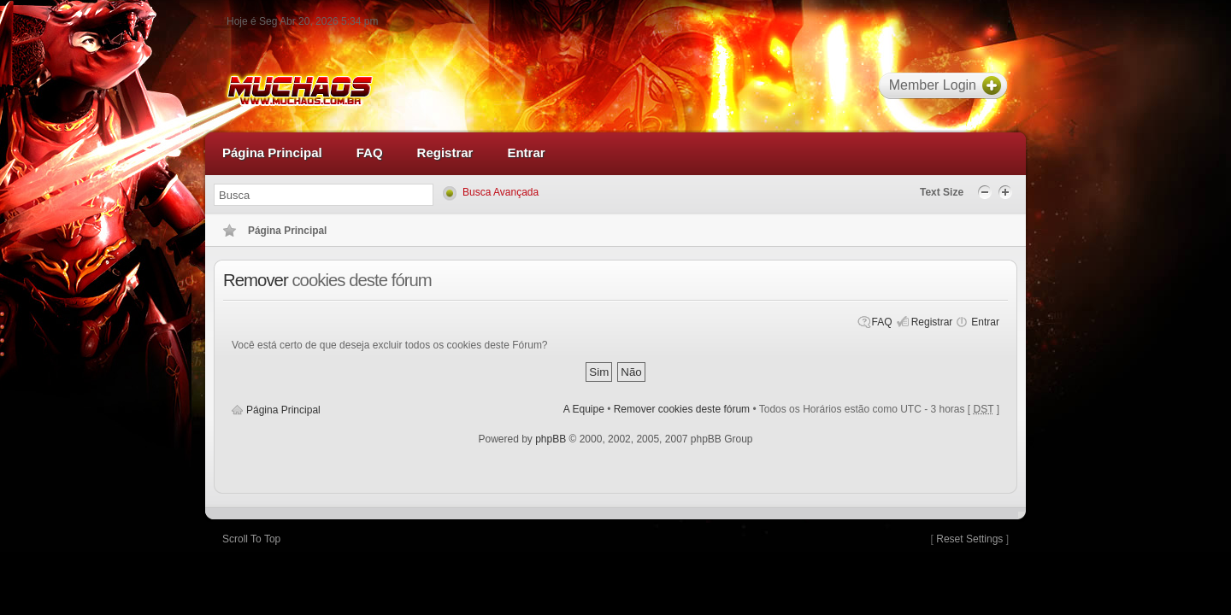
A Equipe (583, 409)
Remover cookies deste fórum (682, 409)
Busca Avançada (500, 192)
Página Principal (283, 410)
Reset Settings (969, 539)
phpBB (550, 439)
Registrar (932, 322)
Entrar (985, 322)
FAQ (882, 322)
